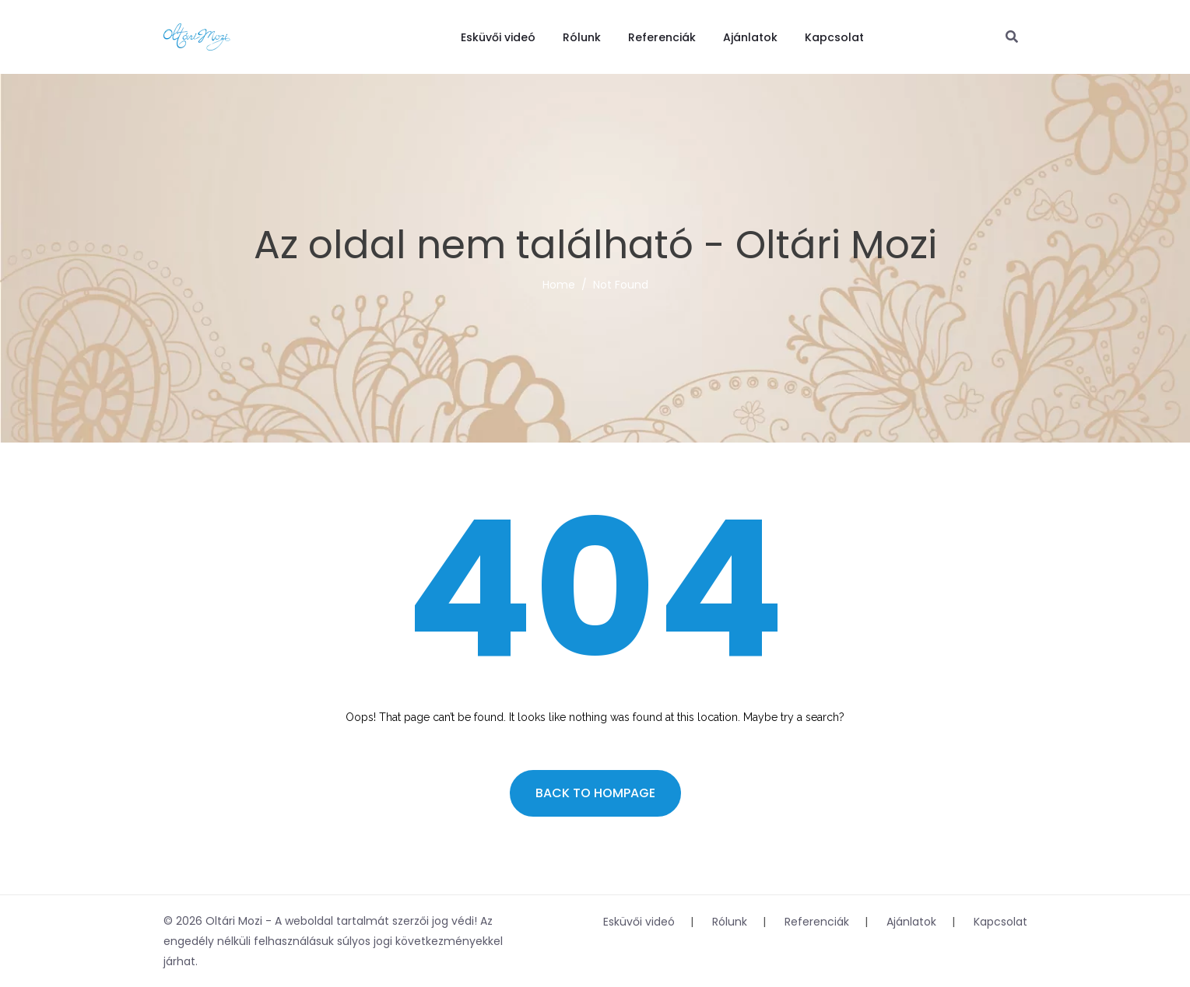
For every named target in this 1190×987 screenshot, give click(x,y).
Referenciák (662, 37)
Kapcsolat (834, 37)
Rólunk (582, 37)
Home (558, 284)
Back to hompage (595, 793)
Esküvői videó (498, 37)
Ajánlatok (750, 37)
